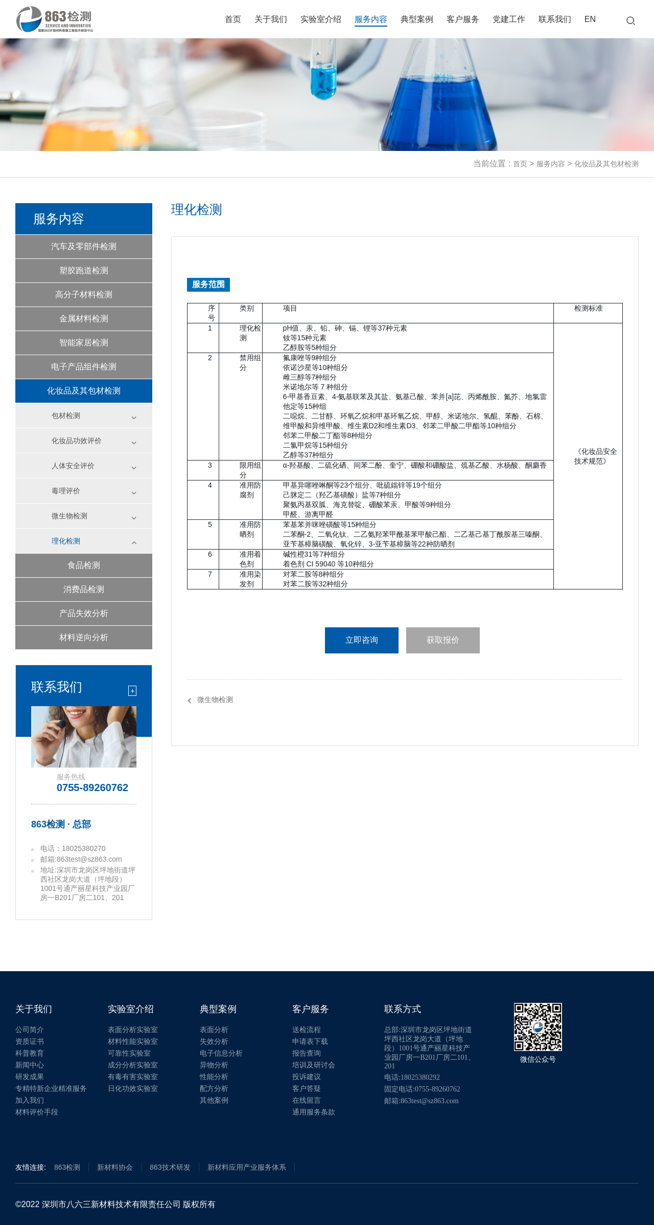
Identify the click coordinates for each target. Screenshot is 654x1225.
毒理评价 (66, 491)
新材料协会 (115, 1167)
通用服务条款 (313, 1112)
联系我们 (555, 19)
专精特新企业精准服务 (51, 1088)
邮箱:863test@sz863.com (421, 1101)
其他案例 (214, 1100)
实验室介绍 (320, 19)
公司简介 (29, 1030)
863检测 (67, 1167)
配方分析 (214, 1088)
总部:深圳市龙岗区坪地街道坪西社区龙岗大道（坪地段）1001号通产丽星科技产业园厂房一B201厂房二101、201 (429, 1048)
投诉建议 (306, 1077)
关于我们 (270, 19)
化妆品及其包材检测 (606, 164)
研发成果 (29, 1077)
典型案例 (417, 19)
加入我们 (29, 1100)
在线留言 (306, 1100)
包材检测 (66, 415)
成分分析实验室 (133, 1065)
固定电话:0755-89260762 (422, 1089)
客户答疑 (306, 1088)
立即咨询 (361, 640)
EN (590, 19)
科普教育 (29, 1053)
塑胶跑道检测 (83, 270)
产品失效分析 (83, 613)
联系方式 (402, 1009)
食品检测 (83, 565)
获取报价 (443, 640)
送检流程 (306, 1030)
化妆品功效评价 (77, 440)
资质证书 (29, 1041)
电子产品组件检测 (83, 366)
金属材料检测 (83, 318)
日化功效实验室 (133, 1088)
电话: (412, 1077)
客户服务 (463, 19)
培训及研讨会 (313, 1065)
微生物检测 (69, 516)
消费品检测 (83, 589)
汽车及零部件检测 (83, 246)
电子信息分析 (221, 1053)
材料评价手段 (36, 1112)
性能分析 (214, 1077)
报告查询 (306, 1053)
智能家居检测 (83, 342)
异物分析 (214, 1065)
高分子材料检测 (83, 294)
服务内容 (371, 19)
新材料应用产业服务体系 (246, 1167)
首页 (233, 19)
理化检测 (66, 541)
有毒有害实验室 (133, 1077)
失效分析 (214, 1041)
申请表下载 (310, 1041)
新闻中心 (29, 1065)
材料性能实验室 (133, 1041)
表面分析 (214, 1030)
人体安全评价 (73, 466)
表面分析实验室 (133, 1030)
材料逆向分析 (83, 637)
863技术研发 (170, 1167)
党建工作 (509, 19)
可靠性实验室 (129, 1053)
